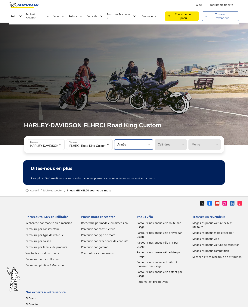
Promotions (148, 16)
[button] (59, 144)
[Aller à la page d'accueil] (24, 5)
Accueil (32, 190)
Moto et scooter (53, 190)
